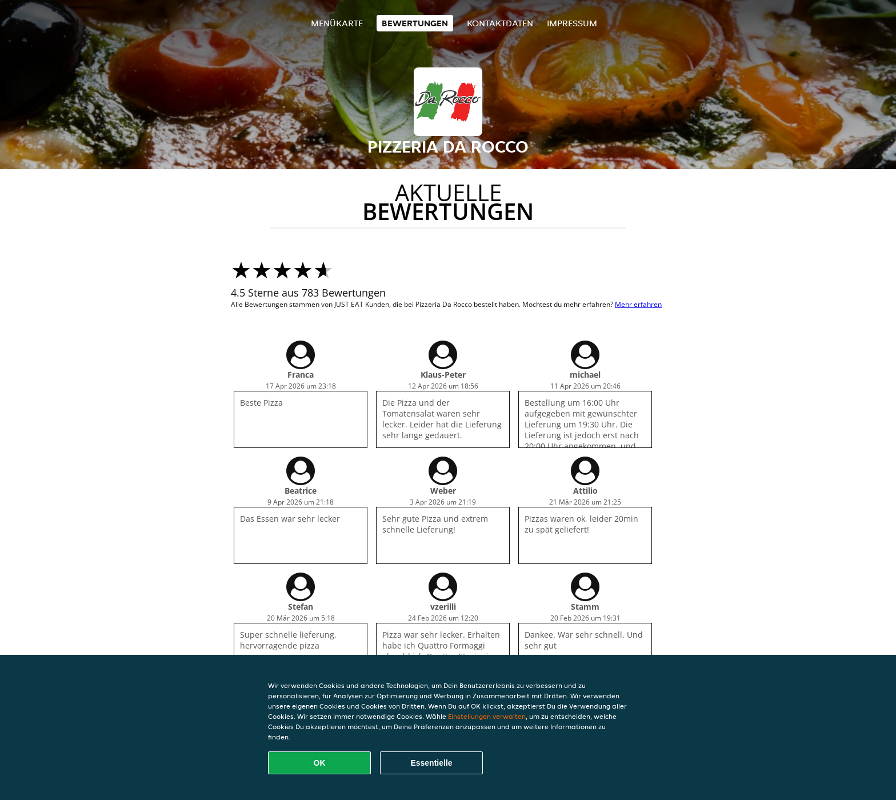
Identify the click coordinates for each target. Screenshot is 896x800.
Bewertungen (415, 23)
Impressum (572, 23)
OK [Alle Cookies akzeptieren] (320, 762)
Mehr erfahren (638, 304)
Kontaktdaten (500, 23)
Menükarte (337, 23)
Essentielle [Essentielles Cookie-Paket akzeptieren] (431, 762)
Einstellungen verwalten (487, 716)
